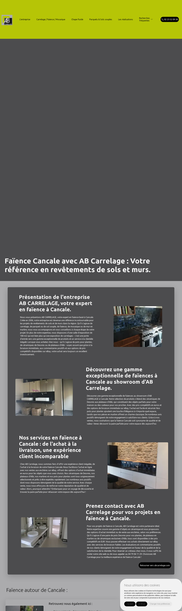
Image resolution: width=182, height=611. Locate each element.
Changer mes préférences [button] (160, 604)
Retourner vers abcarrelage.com (155, 565)
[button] (152, 19)
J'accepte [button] (129, 604)
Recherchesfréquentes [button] (144, 19)
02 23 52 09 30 (170, 19)
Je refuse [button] (141, 604)
